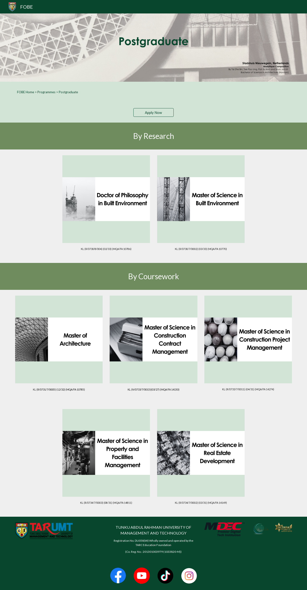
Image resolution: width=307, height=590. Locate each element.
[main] (153, 92)
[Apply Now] (153, 112)
